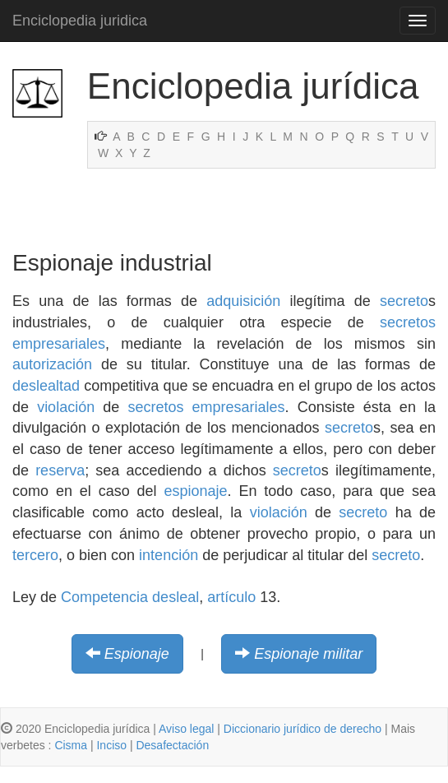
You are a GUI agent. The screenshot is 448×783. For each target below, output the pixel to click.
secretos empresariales (205, 407)
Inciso (111, 745)
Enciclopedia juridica (79, 20)
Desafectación (172, 745)
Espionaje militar (308, 654)
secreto (404, 301)
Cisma (70, 745)
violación (66, 407)
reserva (60, 470)
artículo (231, 597)
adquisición (243, 301)
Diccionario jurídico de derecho (302, 728)
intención (168, 555)
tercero (35, 555)
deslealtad (46, 386)
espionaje (196, 491)
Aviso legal (186, 728)
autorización (52, 364)
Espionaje (136, 654)
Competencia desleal (130, 597)
